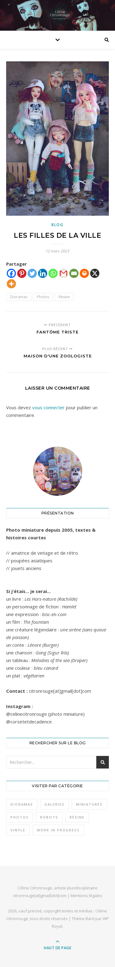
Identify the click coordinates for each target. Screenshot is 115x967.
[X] (94, 273)
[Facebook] (11, 273)
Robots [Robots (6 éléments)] (49, 817)
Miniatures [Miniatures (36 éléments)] (89, 804)
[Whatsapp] (53, 273)
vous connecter (48, 407)
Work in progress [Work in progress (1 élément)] (58, 830)
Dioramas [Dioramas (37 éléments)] (21, 804)
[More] (11, 283)
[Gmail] (63, 273)
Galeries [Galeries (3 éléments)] (54, 804)
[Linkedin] (42, 273)
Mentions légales (86, 895)
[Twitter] (32, 273)
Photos (43, 296)
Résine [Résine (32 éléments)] (77, 817)
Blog (57, 224)
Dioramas (18, 296)
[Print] (84, 273)
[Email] (74, 273)
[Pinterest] (21, 273)
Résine (64, 296)
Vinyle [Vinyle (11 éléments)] (17, 830)
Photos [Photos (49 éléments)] (19, 817)
